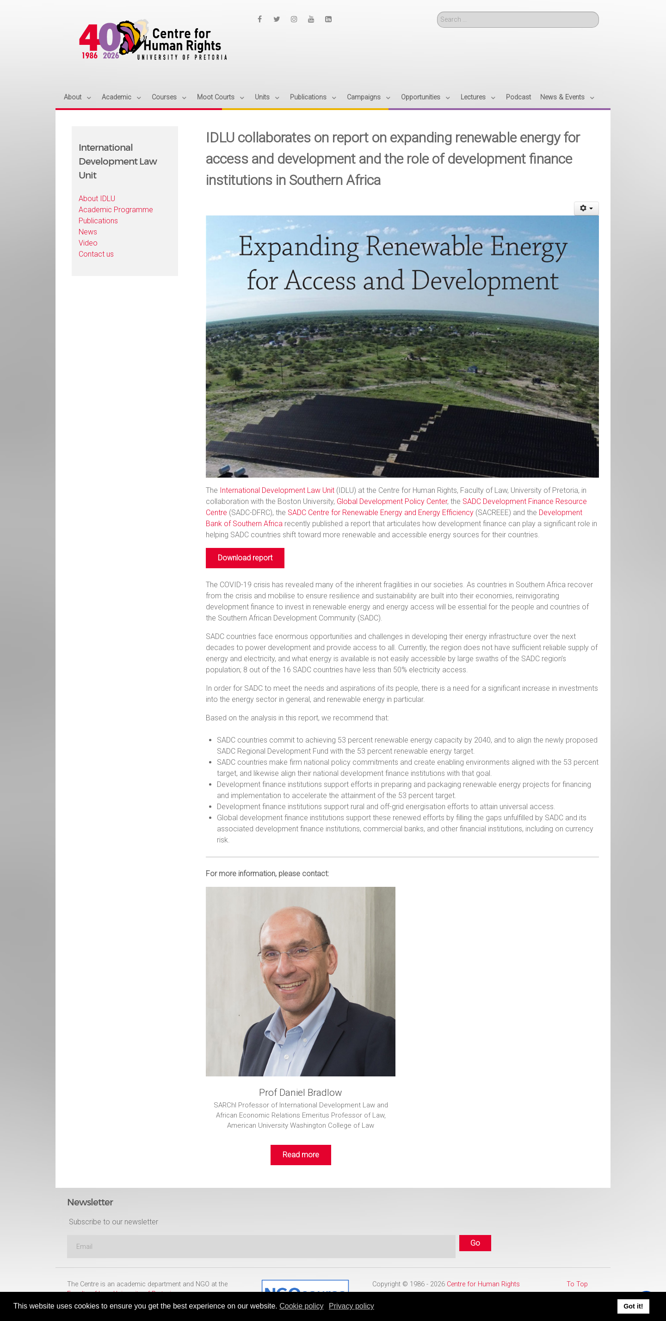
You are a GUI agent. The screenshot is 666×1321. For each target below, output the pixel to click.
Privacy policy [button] (351, 1306)
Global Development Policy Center (392, 501)
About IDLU (97, 198)
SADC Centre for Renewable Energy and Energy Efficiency (381, 512)
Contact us (96, 254)
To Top (577, 1284)
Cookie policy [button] (301, 1306)
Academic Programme (116, 209)
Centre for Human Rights (483, 1284)
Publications (98, 220)
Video (88, 243)
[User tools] (586, 208)
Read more (301, 1154)
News (88, 231)
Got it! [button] (633, 1306)
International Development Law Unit (277, 490)
